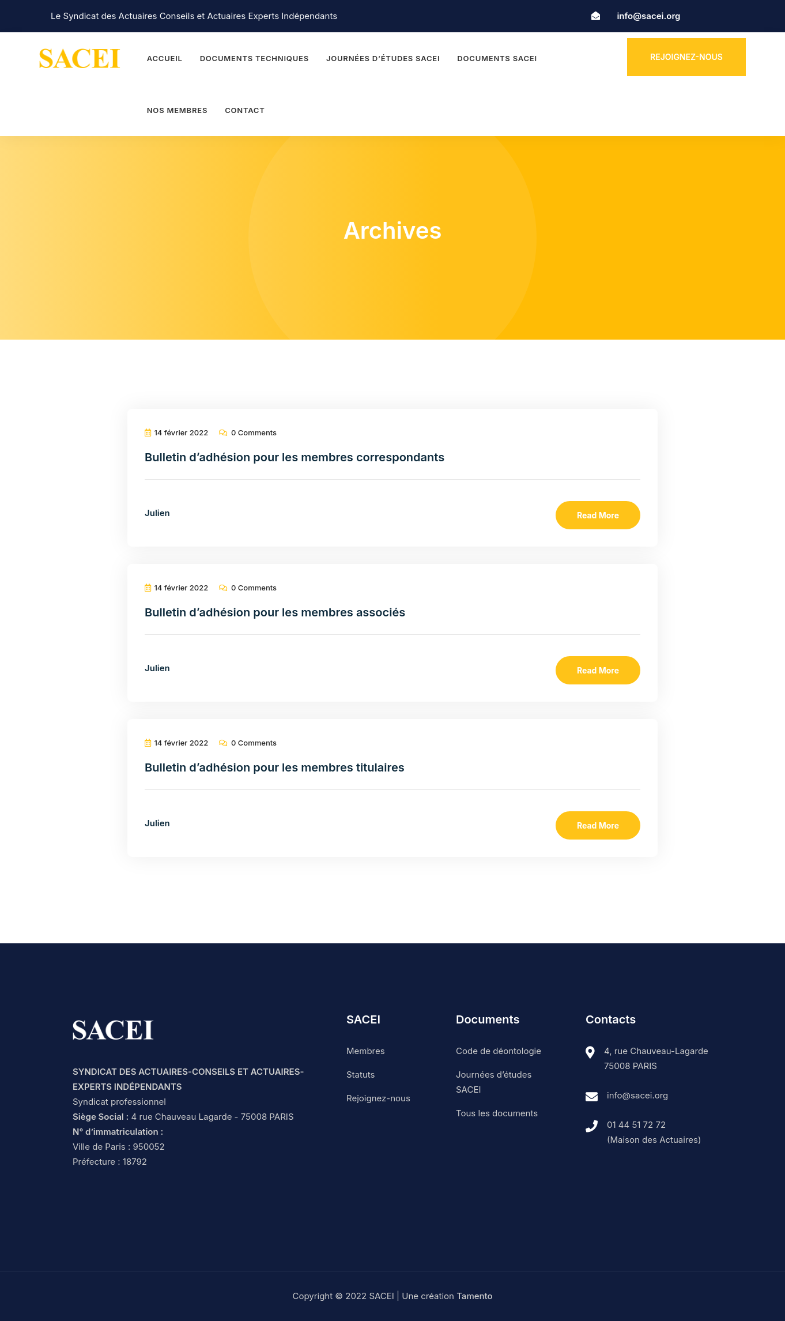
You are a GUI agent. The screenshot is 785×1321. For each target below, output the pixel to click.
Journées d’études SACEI (383, 58)
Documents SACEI (497, 58)
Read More (598, 515)
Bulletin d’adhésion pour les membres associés (275, 612)
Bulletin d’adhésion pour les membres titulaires (275, 767)
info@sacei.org (648, 15)
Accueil (165, 58)
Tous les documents (497, 1113)
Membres (365, 1050)
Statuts (360, 1074)
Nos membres (177, 110)
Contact (245, 110)
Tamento (474, 1295)
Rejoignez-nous (686, 57)
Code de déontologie (498, 1050)
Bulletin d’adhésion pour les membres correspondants (294, 457)
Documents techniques (254, 58)
